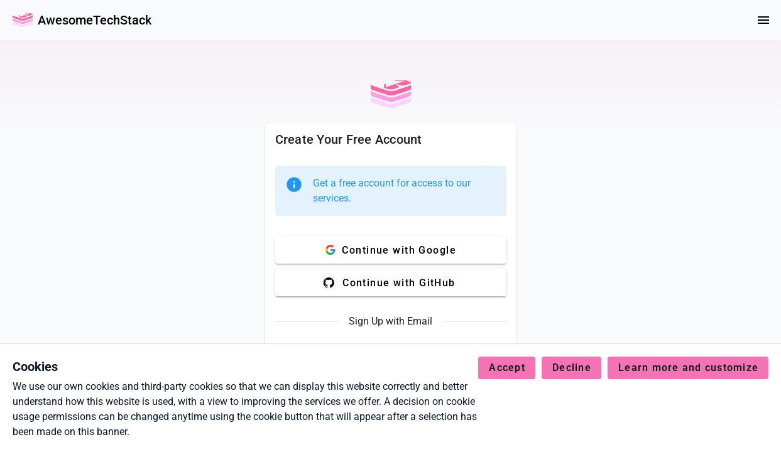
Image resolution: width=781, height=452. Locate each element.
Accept (507, 368)
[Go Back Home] (23, 20)
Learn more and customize (688, 368)
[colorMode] (733, 20)
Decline (571, 368)
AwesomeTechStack (94, 20)
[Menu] (763, 20)
